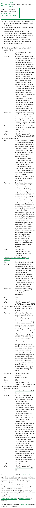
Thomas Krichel (24, 504)
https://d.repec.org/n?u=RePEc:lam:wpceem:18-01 (24, 468)
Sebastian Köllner (21, 37)
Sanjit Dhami (17, 33)
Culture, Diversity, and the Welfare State (17, 35)
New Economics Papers (9, 4)
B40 (16, 297)
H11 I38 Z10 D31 (21, 377)
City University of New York (10, 15)
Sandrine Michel (9, 29)
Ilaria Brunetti (26, 41)
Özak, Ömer (8, 25)
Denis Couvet (18, 43)
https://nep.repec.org (14, 487)
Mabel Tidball (8, 43)
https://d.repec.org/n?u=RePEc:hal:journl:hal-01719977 (23, 253)
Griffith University (25, 499)
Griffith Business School (9, 499)
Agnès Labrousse (28, 27)
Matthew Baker (6, 13)
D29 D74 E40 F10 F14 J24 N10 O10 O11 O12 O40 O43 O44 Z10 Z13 (25, 127)
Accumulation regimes (11, 27)
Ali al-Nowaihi (27, 33)
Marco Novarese (6, 491)
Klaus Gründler (9, 37)
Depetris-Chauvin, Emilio (24, 23)
